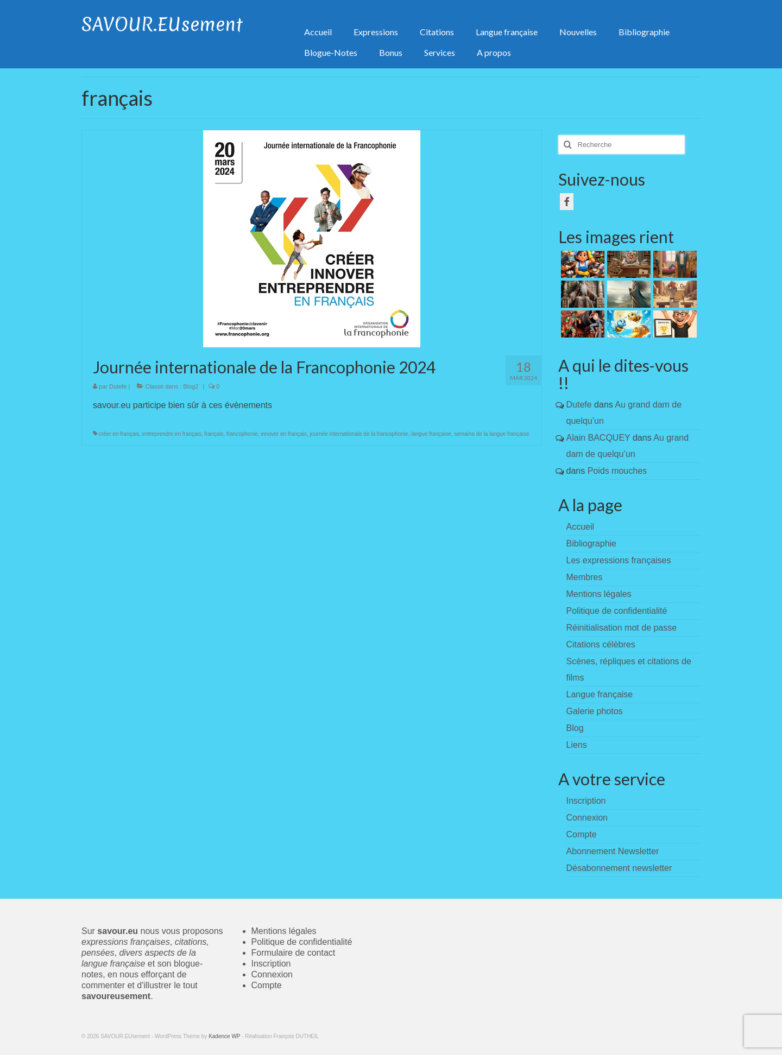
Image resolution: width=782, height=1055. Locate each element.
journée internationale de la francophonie (359, 434)
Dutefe (118, 386)
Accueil (580, 526)
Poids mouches (617, 470)
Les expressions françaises (618, 560)
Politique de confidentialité (616, 610)
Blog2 (190, 386)
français (213, 434)
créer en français (119, 434)
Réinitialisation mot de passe (621, 627)
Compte (266, 985)
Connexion (272, 974)
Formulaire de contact (293, 952)
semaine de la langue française (491, 434)
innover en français (284, 434)
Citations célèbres (600, 644)
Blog (575, 728)
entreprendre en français (171, 434)
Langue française (599, 694)
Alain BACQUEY (598, 437)
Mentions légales (599, 594)
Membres (584, 577)
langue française (431, 434)
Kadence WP (224, 1036)
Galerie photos (594, 711)
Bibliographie (591, 543)
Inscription (271, 963)
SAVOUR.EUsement (162, 24)
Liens (576, 744)
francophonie (242, 434)
